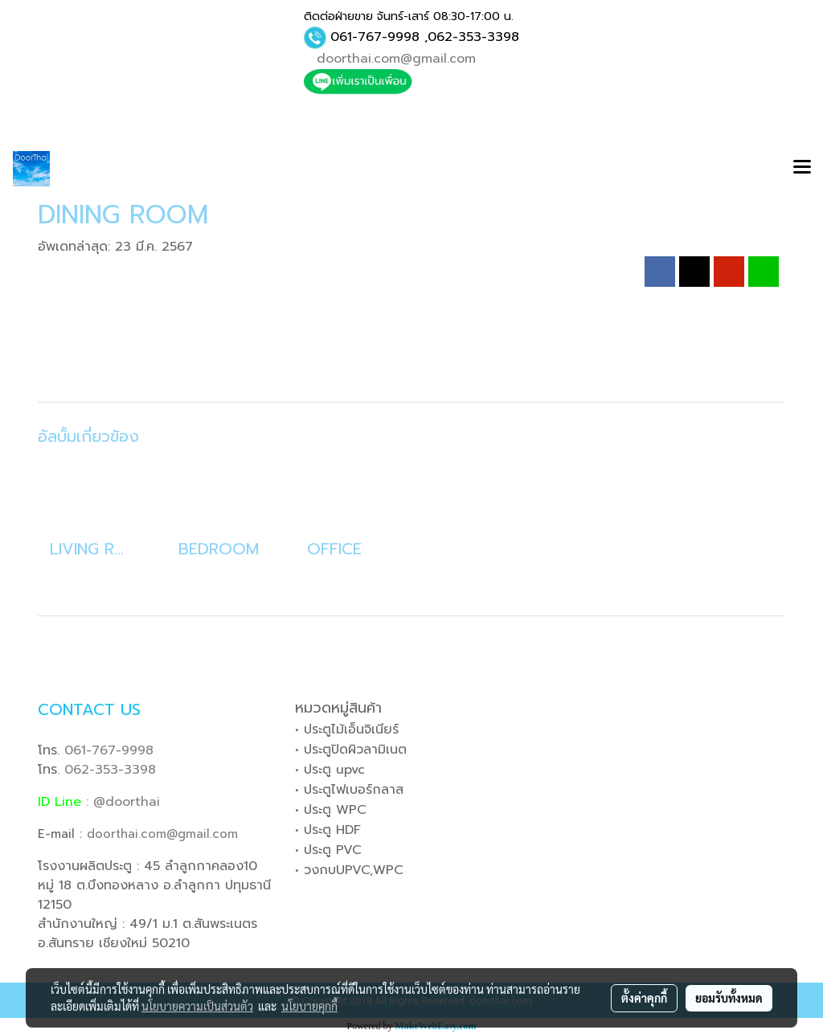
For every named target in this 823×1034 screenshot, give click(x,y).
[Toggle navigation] (802, 168)
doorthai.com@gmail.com (396, 58)
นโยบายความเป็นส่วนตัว (197, 1006)
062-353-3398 (473, 37)
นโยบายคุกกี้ (309, 1006)
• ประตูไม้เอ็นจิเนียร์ (347, 729)
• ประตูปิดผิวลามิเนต (351, 749)
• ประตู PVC (328, 850)
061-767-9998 (375, 37)
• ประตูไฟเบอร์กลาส (349, 789)
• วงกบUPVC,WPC (349, 870)
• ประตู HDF (328, 830)
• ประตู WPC (330, 809)
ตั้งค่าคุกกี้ (644, 998)
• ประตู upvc (330, 769)
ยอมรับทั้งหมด (729, 998)
